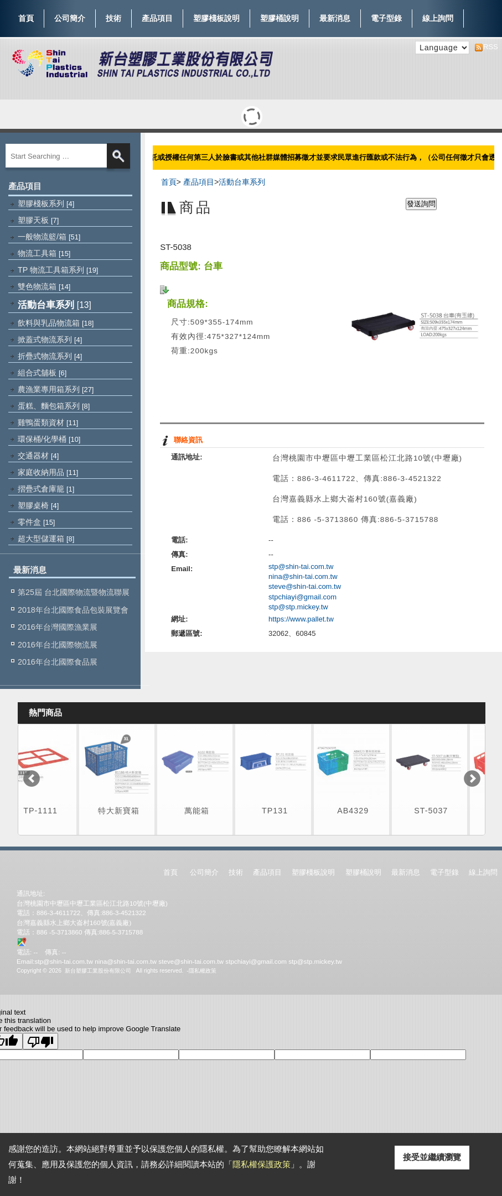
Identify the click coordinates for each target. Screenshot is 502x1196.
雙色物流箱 (44, 286)
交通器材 (38, 455)
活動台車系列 (54, 304)
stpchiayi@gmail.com (302, 597)
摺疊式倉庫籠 (46, 488)
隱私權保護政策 (261, 1164)
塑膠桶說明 (279, 16)
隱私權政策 (202, 971)
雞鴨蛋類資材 (48, 422)
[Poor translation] (40, 1041)
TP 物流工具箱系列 (58, 269)
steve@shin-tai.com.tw (304, 586)
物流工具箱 (44, 253)
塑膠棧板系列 (46, 203)
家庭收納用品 (48, 472)
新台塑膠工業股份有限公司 (98, 971)
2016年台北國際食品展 (57, 661)
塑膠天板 (38, 220)
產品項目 (157, 16)
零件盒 (36, 522)
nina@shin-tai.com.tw (302, 576)
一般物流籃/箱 (49, 236)
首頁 (26, 18)
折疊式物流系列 (50, 356)
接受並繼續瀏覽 (432, 1157)
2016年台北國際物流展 (57, 644)
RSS (487, 47)
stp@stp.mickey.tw (298, 607)
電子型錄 (386, 16)
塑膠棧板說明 (216, 16)
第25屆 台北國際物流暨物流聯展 (74, 592)
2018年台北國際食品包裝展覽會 (73, 609)
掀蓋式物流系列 (50, 339)
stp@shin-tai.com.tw (300, 566)
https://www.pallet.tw (301, 619)
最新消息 (334, 18)
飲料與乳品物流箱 (56, 322)
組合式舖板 (42, 372)
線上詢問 (437, 18)
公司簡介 (69, 16)
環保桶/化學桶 (49, 439)
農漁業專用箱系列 (56, 389)
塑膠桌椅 (38, 505)
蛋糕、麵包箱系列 (54, 405)
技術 (113, 16)
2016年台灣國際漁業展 (57, 627)
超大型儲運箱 (46, 538)
